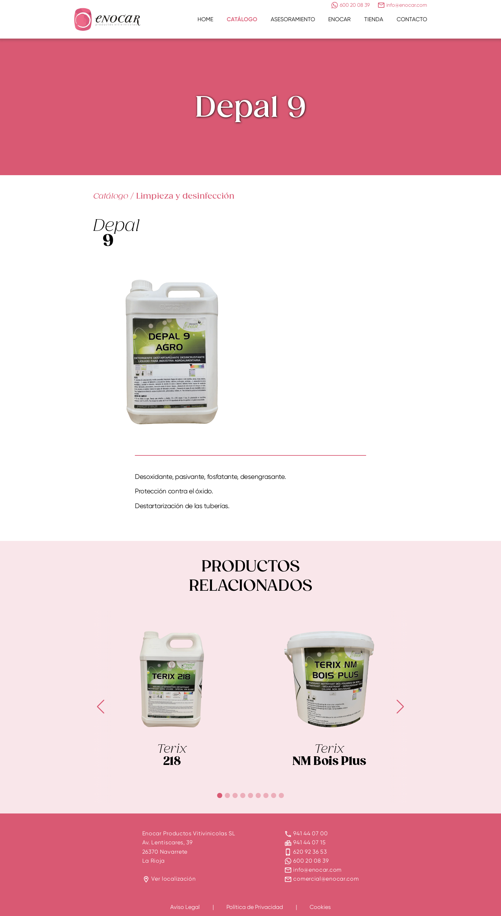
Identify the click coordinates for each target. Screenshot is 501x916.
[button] (219, 795)
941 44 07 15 (309, 842)
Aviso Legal (185, 906)
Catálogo (242, 19)
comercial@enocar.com (326, 878)
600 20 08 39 (311, 860)
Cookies (320, 906)
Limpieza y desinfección (185, 196)
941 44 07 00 (310, 833)
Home (205, 19)
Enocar (339, 19)
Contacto (412, 19)
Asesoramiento (293, 19)
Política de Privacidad (254, 906)
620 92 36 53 (310, 851)
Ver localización (173, 878)
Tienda (373, 19)
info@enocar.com (317, 869)
